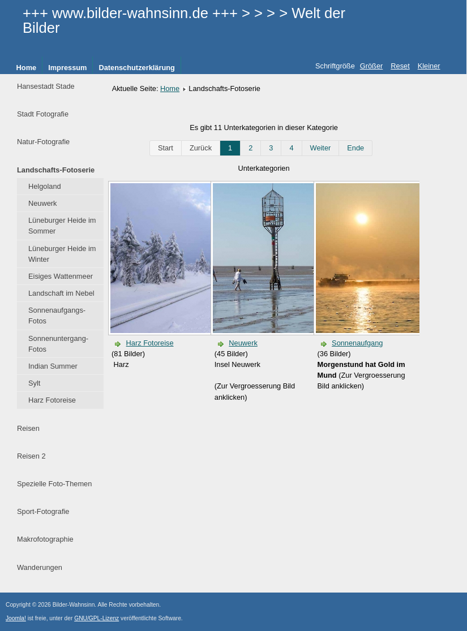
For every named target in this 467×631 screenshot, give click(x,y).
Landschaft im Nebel (61, 293)
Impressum (67, 67)
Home (26, 67)
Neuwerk (42, 203)
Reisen (28, 428)
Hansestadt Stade (46, 86)
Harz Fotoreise (52, 400)
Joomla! (16, 618)
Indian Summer (53, 366)
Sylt (34, 383)
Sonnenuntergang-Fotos (58, 343)
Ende (355, 148)
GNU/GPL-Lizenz (96, 618)
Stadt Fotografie (42, 114)
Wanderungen (39, 567)
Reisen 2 (31, 456)
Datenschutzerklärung (136, 67)
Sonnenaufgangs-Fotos (56, 315)
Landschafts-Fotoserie (56, 170)
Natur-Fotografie (43, 141)
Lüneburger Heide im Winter (62, 253)
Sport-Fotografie (43, 511)
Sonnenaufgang (357, 343)
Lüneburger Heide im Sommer (62, 225)
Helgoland (44, 186)
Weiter (320, 148)
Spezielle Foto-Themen (54, 483)
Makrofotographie (45, 539)
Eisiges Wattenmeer (60, 276)
